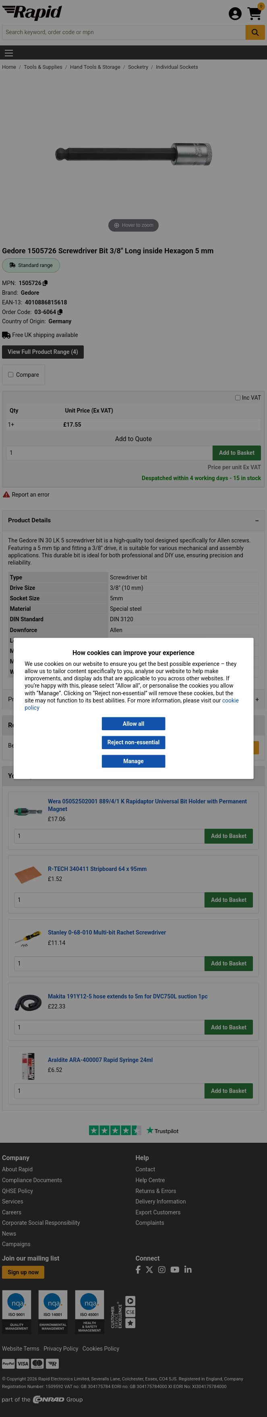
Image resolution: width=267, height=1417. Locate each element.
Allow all (133, 724)
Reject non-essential (133, 742)
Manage (133, 761)
